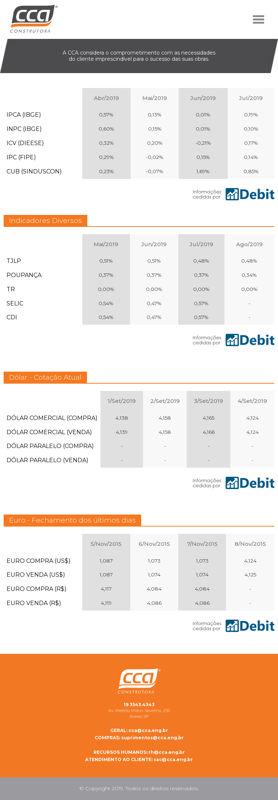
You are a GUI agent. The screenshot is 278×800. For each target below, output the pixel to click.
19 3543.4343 (139, 704)
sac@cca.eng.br (139, 759)
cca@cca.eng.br (139, 730)
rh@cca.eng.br (139, 752)
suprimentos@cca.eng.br (139, 737)
